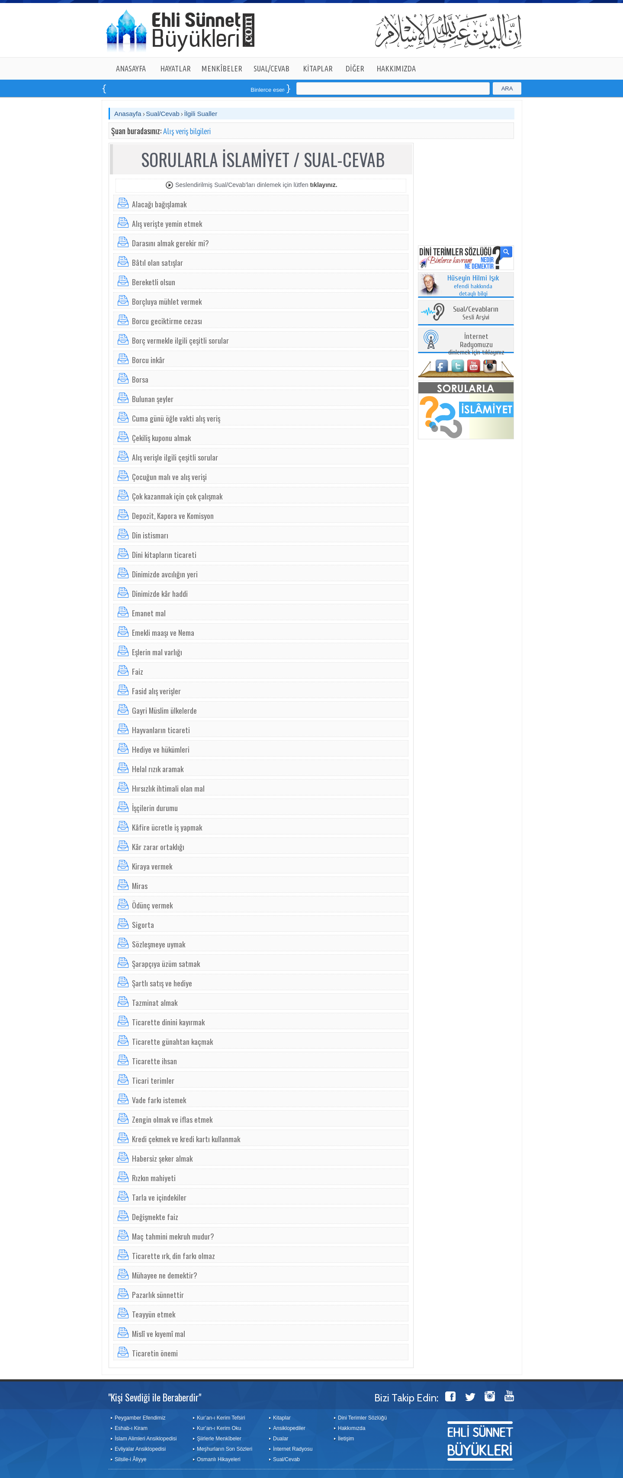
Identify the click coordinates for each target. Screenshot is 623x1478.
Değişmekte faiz (155, 1216)
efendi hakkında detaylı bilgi (473, 286)
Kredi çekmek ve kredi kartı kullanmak (186, 1138)
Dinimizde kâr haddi (160, 593)
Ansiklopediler (289, 1428)
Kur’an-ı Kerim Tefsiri (221, 1418)
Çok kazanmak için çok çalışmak (177, 496)
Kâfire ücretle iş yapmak (167, 827)
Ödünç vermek (152, 905)
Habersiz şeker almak (162, 1158)
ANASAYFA (131, 68)
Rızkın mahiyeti (154, 1177)
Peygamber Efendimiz (140, 1418)
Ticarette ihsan (154, 1060)
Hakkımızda (351, 1428)
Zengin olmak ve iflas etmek (172, 1119)
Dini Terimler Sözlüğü (362, 1418)
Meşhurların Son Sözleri (224, 1449)
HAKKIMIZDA (396, 68)
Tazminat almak (154, 1002)
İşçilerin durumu (155, 807)
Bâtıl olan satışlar (157, 262)
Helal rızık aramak (157, 768)
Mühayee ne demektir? (164, 1275)
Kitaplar (282, 1418)
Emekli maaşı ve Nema (163, 632)
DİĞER (355, 68)
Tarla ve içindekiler (159, 1197)
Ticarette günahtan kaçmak (172, 1041)
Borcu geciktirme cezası (167, 320)
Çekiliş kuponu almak (161, 437)
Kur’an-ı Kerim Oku (219, 1428)
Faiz (137, 671)
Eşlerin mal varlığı (157, 651)
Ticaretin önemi (155, 1353)
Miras (140, 885)
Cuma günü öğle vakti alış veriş (176, 418)
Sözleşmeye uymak (158, 944)
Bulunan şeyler (152, 398)
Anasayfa (127, 113)
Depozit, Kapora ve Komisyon (173, 515)
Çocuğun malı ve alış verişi (169, 476)
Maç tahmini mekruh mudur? (173, 1236)
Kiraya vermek (152, 866)
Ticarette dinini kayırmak (168, 1021)
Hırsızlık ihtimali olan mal (168, 788)
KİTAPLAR (318, 68)
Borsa (140, 379)
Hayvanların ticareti (161, 729)
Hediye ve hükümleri (160, 749)
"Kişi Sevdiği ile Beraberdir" (154, 1397)
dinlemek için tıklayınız (476, 344)
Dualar (280, 1439)
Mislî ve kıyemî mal (158, 1333)
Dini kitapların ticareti (164, 554)
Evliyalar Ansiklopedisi (140, 1449)
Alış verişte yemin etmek (167, 223)
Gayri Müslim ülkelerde (164, 710)
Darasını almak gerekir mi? (170, 242)
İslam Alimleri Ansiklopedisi (146, 1439)
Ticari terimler (153, 1080)
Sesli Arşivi (475, 313)
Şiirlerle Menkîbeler (219, 1439)
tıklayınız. (323, 184)
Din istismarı (150, 535)
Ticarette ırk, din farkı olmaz (173, 1255)
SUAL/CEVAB (271, 68)
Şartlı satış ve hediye (162, 983)
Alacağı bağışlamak (159, 203)
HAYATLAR (175, 68)
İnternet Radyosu (292, 1449)
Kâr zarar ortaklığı (158, 846)
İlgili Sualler (200, 113)
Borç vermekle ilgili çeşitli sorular (180, 340)
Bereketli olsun (153, 281)
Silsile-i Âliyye (130, 1459)
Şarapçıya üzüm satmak (166, 963)
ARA (507, 88)
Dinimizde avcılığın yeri (165, 574)
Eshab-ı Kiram (131, 1428)
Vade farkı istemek (159, 1099)
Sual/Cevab (163, 113)
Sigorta (143, 924)
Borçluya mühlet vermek (167, 301)
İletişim (346, 1439)
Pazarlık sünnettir (158, 1294)
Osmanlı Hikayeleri (219, 1459)
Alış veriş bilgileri (187, 131)
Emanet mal (149, 612)
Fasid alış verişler (156, 690)
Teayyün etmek (153, 1314)
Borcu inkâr (148, 359)
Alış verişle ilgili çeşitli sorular (175, 457)
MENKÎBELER (222, 68)
